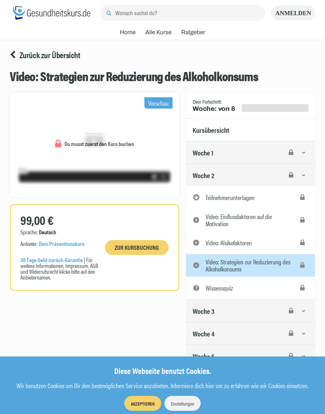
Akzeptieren (143, 403)
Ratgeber (193, 32)
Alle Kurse (158, 32)
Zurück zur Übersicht (45, 55)
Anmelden (293, 13)
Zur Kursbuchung (137, 247)
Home (128, 32)
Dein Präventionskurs (61, 243)
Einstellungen (182, 403)
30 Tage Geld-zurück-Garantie (51, 260)
